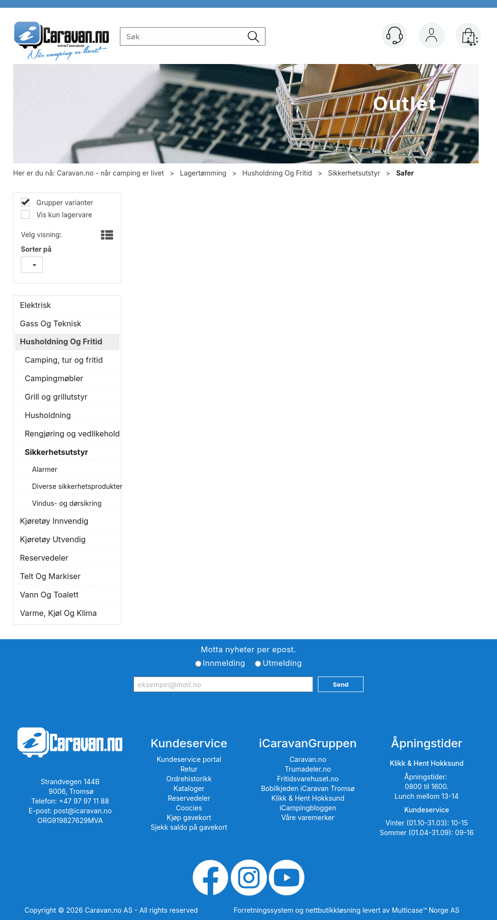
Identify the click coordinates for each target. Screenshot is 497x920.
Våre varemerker (307, 817)
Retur (189, 769)
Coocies (189, 808)
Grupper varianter (63, 202)
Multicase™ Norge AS (425, 910)
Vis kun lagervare (63, 214)
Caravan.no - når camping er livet (110, 173)
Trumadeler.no (308, 769)
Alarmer (44, 469)
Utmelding (282, 663)
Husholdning (48, 415)
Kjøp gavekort (189, 817)
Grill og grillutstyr (56, 397)
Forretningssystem (264, 910)
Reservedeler (44, 558)
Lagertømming (203, 173)
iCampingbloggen (308, 808)
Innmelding (224, 663)
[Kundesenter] (394, 35)
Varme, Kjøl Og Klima (58, 613)
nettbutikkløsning (332, 910)
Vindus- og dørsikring (66, 503)
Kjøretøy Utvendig (53, 539)
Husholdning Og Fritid (277, 173)
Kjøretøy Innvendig (54, 521)
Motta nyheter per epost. (248, 649)
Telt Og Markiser (50, 576)
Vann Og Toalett (49, 594)
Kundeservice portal (189, 759)
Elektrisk (35, 305)
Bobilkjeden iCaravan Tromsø (308, 788)
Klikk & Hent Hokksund (307, 798)
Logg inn (431, 37)
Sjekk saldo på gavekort (188, 827)
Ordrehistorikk (189, 779)
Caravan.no (307, 759)
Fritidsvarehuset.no (308, 779)
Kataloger (189, 788)
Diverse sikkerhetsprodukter (73, 486)
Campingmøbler (54, 378)
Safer (405, 173)
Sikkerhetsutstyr (354, 173)
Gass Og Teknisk (51, 323)
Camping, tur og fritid (64, 360)
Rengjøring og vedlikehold (70, 433)
